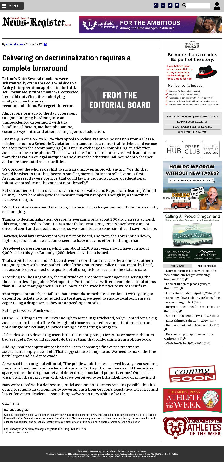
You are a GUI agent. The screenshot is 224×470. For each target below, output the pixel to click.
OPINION (194, 127)
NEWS (174, 127)
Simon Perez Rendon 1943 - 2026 (187, 316)
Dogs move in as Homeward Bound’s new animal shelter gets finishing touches (188, 275)
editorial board (16, 44)
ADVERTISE (185, 116)
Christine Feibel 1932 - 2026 (182, 343)
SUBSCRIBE (171, 116)
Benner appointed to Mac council (187, 325)
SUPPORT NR (182, 132)
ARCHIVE (205, 127)
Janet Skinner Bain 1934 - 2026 (185, 320)
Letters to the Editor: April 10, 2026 (187, 293)
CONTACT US (198, 132)
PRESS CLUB (199, 116)
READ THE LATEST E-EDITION (190, 122)
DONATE (211, 116)
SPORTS (183, 127)
